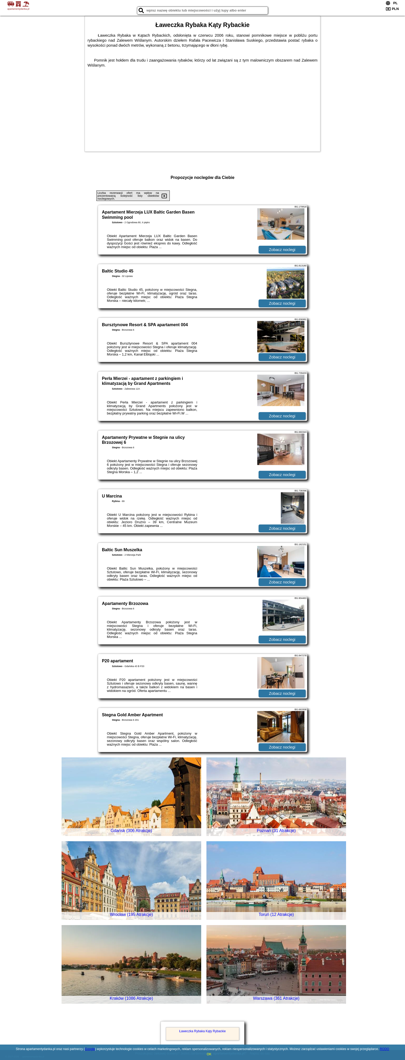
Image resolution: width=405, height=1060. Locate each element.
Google (90, 1049)
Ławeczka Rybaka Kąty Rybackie (202, 1031)
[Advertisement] (202, 107)
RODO (384, 1049)
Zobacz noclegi (282, 249)
